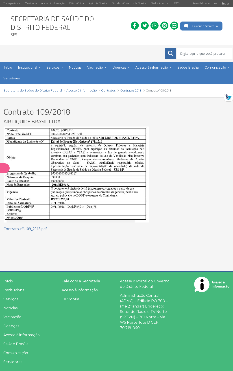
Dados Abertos (159, 3)
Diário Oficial (77, 3)
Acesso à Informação (53, 3)
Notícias (10, 308)
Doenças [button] (119, 67)
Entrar (225, 3)
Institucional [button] (28, 67)
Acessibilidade (201, 3)
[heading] (67, 26)
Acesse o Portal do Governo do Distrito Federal (145, 284)
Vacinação (12, 317)
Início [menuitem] (8, 67)
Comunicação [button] (216, 67)
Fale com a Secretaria (200, 26)
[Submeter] (170, 53)
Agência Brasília (98, 3)
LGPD (176, 3)
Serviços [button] (53, 67)
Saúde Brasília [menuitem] (188, 67)
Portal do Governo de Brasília (129, 3)
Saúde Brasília (15, 344)
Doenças (11, 326)
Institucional (14, 290)
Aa (215, 3)
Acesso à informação (21, 335)
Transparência (11, 3)
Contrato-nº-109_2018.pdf (25, 228)
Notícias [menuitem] (75, 67)
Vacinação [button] (95, 67)
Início (8, 281)
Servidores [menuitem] (11, 78)
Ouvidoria (31, 3)
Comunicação (15, 353)
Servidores (12, 362)
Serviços (10, 299)
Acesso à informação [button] (152, 67)
